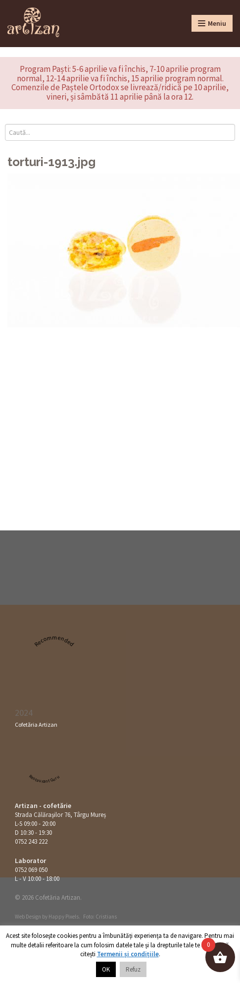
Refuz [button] (133, 969)
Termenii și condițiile (128, 954)
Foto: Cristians (100, 916)
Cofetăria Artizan (36, 724)
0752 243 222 (31, 841)
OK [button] (106, 969)
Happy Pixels (63, 916)
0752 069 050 (31, 870)
